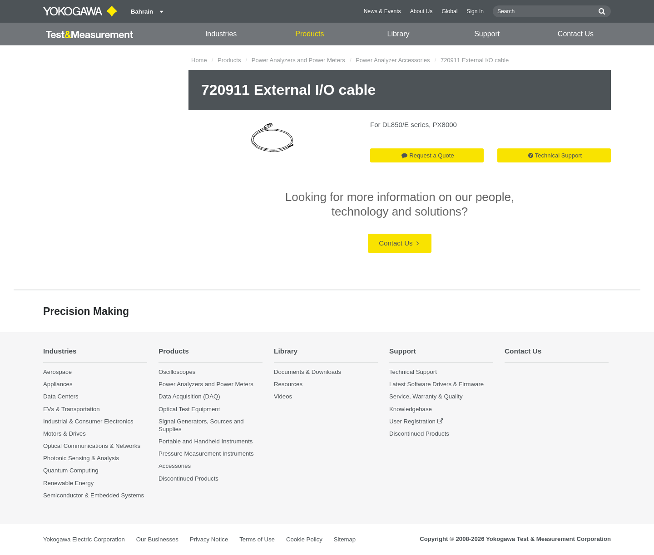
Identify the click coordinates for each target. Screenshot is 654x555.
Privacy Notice (209, 539)
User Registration (412, 421)
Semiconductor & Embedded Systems (93, 495)
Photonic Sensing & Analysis (81, 458)
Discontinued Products (188, 478)
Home (199, 60)
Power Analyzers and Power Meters (298, 60)
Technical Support (555, 155)
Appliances (58, 384)
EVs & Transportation (71, 409)
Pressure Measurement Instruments (206, 453)
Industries (221, 34)
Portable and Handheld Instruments (206, 441)
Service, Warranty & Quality (425, 396)
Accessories (175, 465)
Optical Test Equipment (189, 409)
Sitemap (345, 539)
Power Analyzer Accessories (393, 60)
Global (449, 11)
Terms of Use (257, 539)
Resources (288, 384)
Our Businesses (157, 539)
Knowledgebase (410, 409)
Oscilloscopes (177, 371)
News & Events (382, 11)
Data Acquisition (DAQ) (189, 396)
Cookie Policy (304, 539)
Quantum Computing (71, 470)
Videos (283, 396)
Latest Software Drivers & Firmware (436, 384)
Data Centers (61, 396)
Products (309, 34)
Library (398, 34)
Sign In (475, 11)
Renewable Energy (68, 483)
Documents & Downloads (307, 371)
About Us (421, 11)
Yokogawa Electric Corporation (84, 539)
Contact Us (576, 34)
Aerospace (57, 371)
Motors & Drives (64, 433)
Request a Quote (427, 155)
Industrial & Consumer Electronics (88, 421)
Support (487, 34)
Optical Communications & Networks (91, 445)
